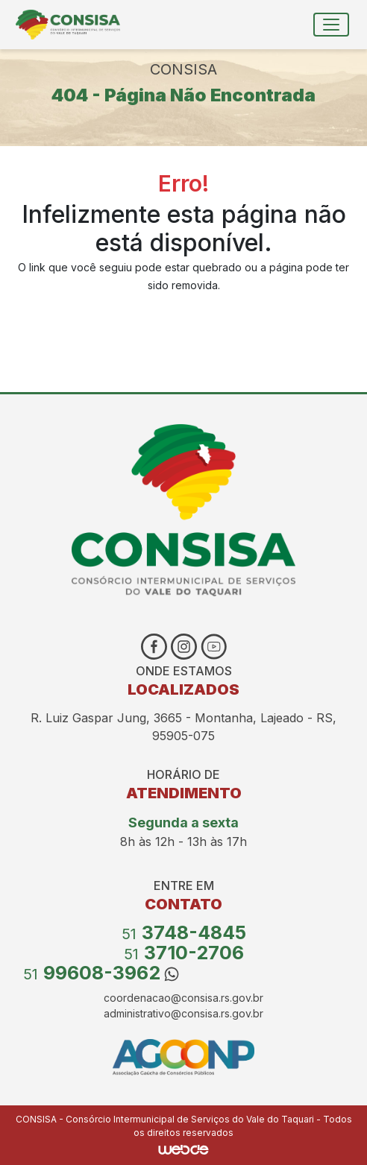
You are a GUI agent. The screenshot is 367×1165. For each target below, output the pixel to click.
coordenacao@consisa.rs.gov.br (183, 997)
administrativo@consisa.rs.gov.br (183, 1013)
